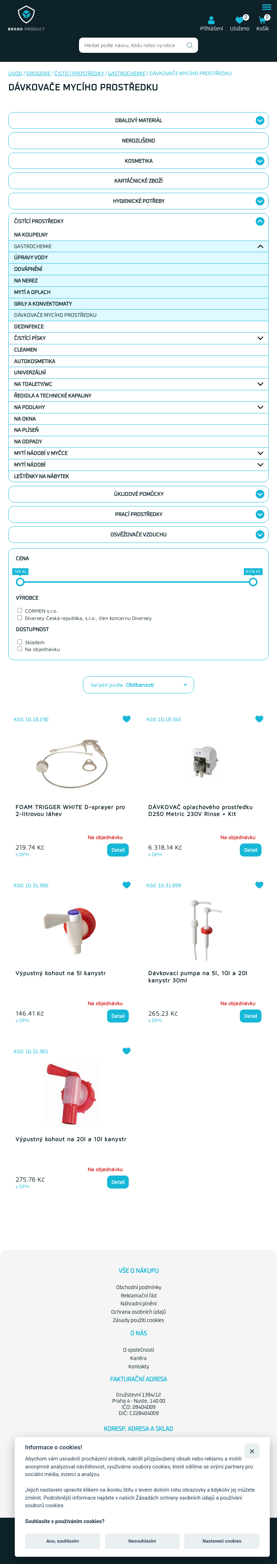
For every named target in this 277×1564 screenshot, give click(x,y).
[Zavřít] (252, 1451)
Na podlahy (29, 407)
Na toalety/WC (33, 384)
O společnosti (138, 1349)
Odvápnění (28, 269)
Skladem (34, 642)
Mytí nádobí (29, 465)
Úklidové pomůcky (138, 494)
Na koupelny (31, 235)
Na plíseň (26, 430)
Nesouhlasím (142, 1541)
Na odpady (28, 442)
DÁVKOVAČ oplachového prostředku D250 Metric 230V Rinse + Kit (200, 810)
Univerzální (30, 372)
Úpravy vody (31, 257)
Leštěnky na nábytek (41, 476)
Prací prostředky (138, 514)
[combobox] (138, 45)
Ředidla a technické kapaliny (52, 396)
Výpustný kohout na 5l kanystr (61, 973)
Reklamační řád (139, 1294)
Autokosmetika (34, 361)
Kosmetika (139, 161)
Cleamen (25, 350)
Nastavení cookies (221, 1541)
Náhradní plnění (138, 1303)
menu (266, 7)
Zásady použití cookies (138, 1319)
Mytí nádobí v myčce (40, 453)
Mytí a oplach (32, 292)
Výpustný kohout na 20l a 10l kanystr (71, 1138)
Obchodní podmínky (138, 1286)
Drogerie (38, 73)
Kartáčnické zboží (138, 181)
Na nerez (26, 281)
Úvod (15, 73)
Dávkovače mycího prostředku (55, 315)
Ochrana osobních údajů (138, 1311)
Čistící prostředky (79, 73)
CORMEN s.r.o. (41, 611)
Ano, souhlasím (62, 1541)
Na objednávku (42, 649)
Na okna (25, 419)
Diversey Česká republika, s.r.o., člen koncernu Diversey (88, 618)
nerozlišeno (138, 141)
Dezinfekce (29, 327)
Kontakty (138, 1365)
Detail (117, 850)
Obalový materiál (138, 120)
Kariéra (138, 1357)
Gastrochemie (126, 73)
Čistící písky (29, 338)
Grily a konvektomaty (43, 304)
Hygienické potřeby (138, 201)
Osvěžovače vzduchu (138, 534)
